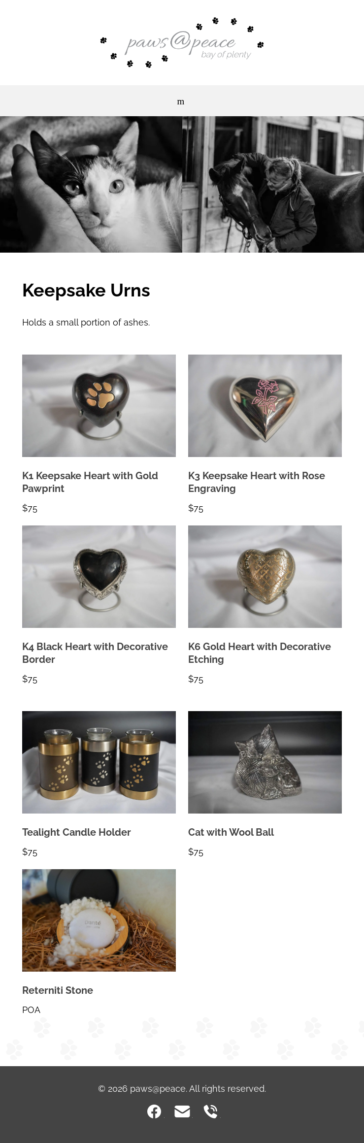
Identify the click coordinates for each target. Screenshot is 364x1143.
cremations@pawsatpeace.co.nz (182, 1111)
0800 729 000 (210, 1111)
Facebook (154, 1111)
